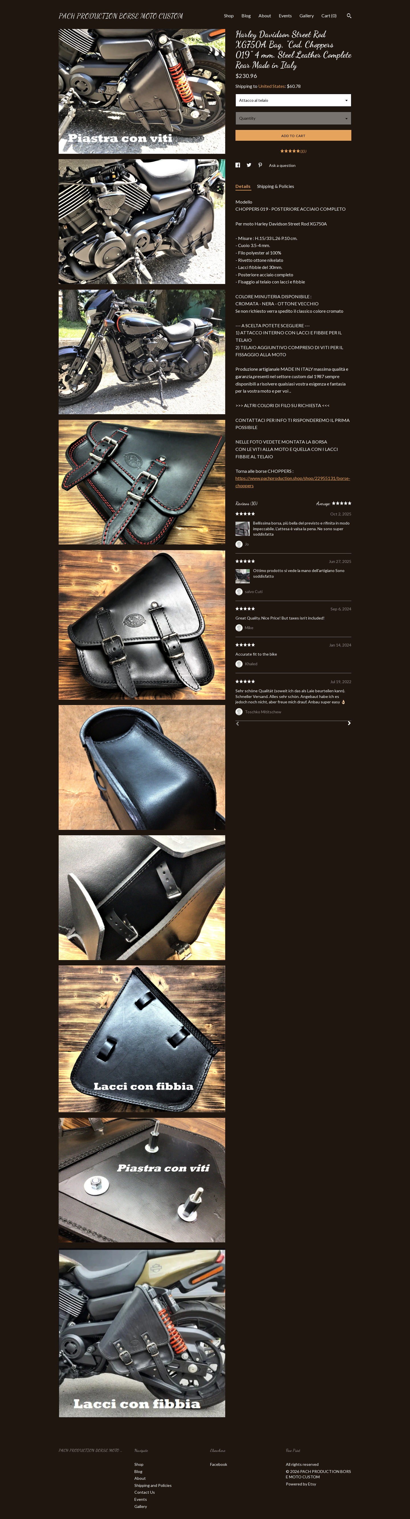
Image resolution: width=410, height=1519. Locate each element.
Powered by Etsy (301, 1483)
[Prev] (237, 724)
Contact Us (144, 1492)
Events (285, 15)
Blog (246, 15)
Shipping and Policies (153, 1485)
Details (243, 186)
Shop (229, 15)
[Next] (349, 724)
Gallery (307, 15)
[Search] (349, 16)
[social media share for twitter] (249, 165)
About (265, 15)
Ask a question (282, 165)
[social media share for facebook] (238, 165)
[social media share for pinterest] (260, 165)
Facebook (218, 1464)
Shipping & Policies (275, 186)
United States (271, 86)
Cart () (329, 15)
